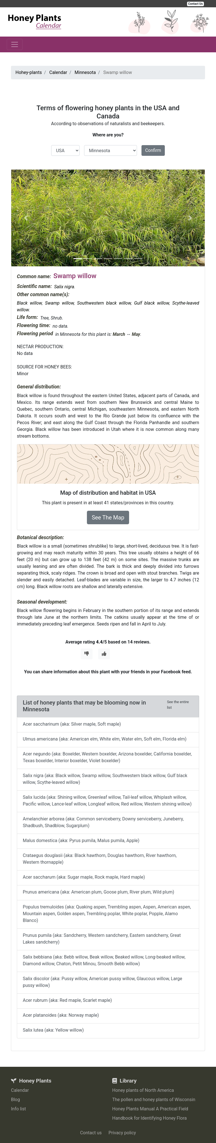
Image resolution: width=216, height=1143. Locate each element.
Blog (15, 1099)
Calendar (20, 1090)
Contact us (91, 1132)
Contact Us (195, 4)
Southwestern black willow (104, 303)
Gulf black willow (151, 303)
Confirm (153, 150)
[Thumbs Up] (104, 654)
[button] (25, 218)
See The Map (108, 517)
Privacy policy (122, 1132)
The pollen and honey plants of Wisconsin (153, 1099)
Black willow (29, 303)
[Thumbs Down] (87, 654)
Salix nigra (64, 286)
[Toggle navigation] (14, 44)
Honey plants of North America (143, 1090)
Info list (18, 1109)
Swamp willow (59, 303)
